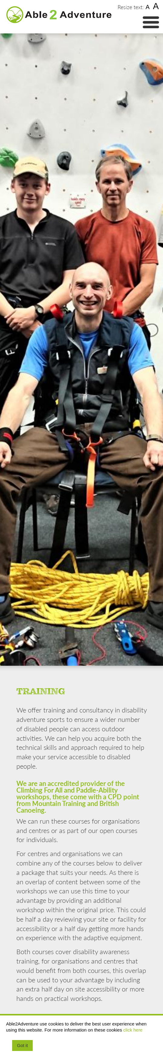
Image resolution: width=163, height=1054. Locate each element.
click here (132, 1029)
